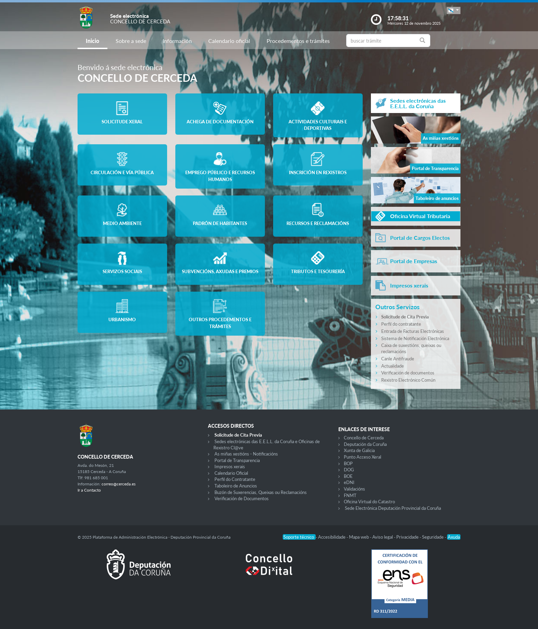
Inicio (92, 40)
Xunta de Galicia (359, 450)
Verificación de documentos (407, 372)
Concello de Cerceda (364, 437)
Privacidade (408, 537)
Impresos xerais (229, 466)
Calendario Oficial (231, 473)
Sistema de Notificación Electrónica (415, 338)
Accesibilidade (332, 537)
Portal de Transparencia (237, 460)
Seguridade (433, 537)
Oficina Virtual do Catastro (369, 501)
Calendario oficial (229, 40)
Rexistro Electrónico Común (408, 380)
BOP (348, 463)
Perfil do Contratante (234, 479)
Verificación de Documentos (241, 498)
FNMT (350, 495)
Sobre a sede (131, 40)
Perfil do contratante (401, 324)
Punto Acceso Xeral (362, 457)
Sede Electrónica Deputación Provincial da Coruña (393, 508)
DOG (349, 469)
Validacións (354, 489)
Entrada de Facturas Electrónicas (412, 331)
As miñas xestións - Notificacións (246, 454)
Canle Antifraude (397, 358)
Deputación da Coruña (365, 444)
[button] (453, 10)
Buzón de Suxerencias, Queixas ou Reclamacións (260, 492)
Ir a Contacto (89, 490)
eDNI (349, 482)
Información (177, 40)
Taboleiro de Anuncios (235, 485)
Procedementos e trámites (298, 40)
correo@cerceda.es (119, 483)
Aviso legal (383, 537)
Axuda (454, 537)
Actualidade (392, 366)
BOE (348, 476)
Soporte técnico (299, 537)
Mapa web (359, 537)
